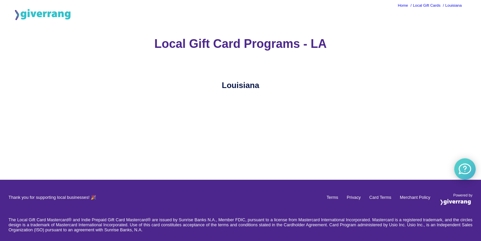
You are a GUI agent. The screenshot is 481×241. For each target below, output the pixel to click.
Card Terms (380, 197)
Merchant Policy (415, 197)
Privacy (354, 197)
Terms (332, 197)
